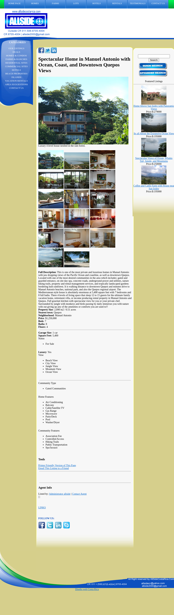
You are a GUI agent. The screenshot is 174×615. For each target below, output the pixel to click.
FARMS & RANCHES (16, 59)
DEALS (16, 52)
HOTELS (96, 3)
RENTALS (117, 3)
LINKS (42, 507)
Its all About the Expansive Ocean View (154, 133)
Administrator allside (59, 494)
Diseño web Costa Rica (87, 589)
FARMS (55, 3)
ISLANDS (16, 77)
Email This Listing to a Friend (53, 468)
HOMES (35, 3)
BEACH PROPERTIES (16, 73)
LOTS (76, 3)
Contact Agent (79, 494)
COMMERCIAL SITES (16, 66)
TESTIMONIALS (137, 3)
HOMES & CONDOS (16, 55)
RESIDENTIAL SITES (16, 62)
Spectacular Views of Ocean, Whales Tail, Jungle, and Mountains (154, 159)
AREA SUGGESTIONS (16, 84)
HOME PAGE (14, 3)
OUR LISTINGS (16, 48)
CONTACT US (159, 3)
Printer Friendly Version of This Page (57, 465)
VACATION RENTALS (16, 80)
